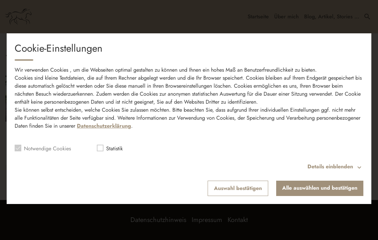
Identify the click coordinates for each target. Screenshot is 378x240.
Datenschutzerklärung (104, 126)
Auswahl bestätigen (238, 188)
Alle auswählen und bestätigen (319, 188)
